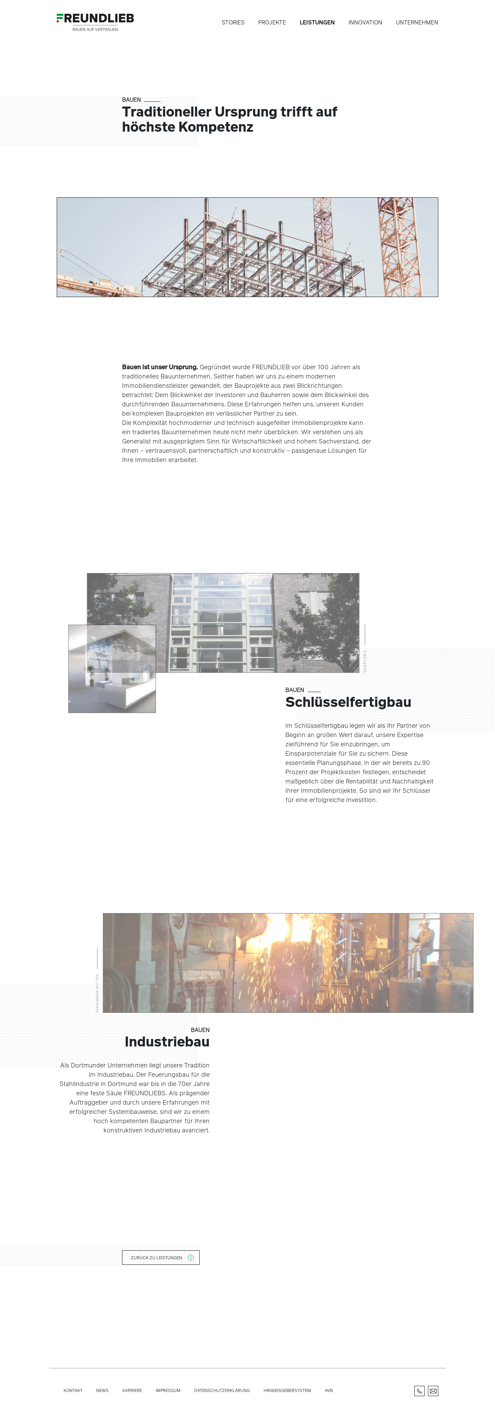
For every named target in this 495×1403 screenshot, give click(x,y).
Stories (233, 22)
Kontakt (73, 1390)
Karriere (132, 1390)
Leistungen (317, 22)
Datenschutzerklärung (222, 1390)
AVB (329, 1390)
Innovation (365, 22)
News (102, 1390)
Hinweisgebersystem (287, 1390)
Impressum (168, 1390)
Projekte (272, 22)
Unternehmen (417, 22)
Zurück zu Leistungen (156, 1257)
